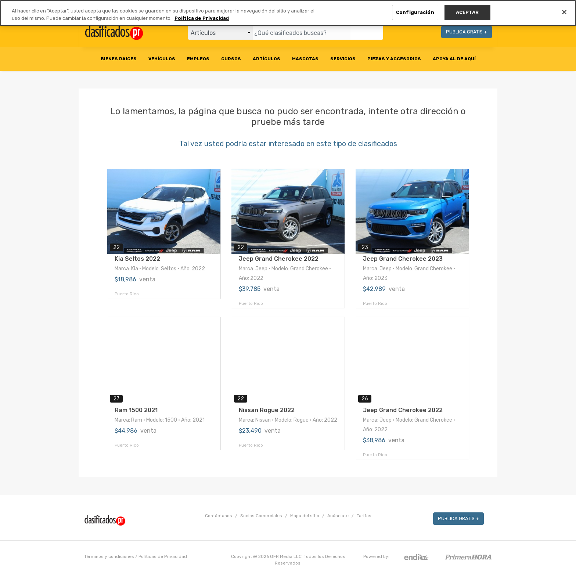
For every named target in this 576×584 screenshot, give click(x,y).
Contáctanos (218, 515)
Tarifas (364, 515)
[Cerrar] (564, 12)
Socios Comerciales (261, 515)
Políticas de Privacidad (162, 556)
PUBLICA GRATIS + (466, 32)
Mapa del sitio (304, 515)
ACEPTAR (467, 12)
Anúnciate (338, 515)
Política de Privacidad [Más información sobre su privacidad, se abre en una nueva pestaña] (201, 18)
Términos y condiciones (109, 556)
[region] (288, 13)
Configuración (415, 12)
